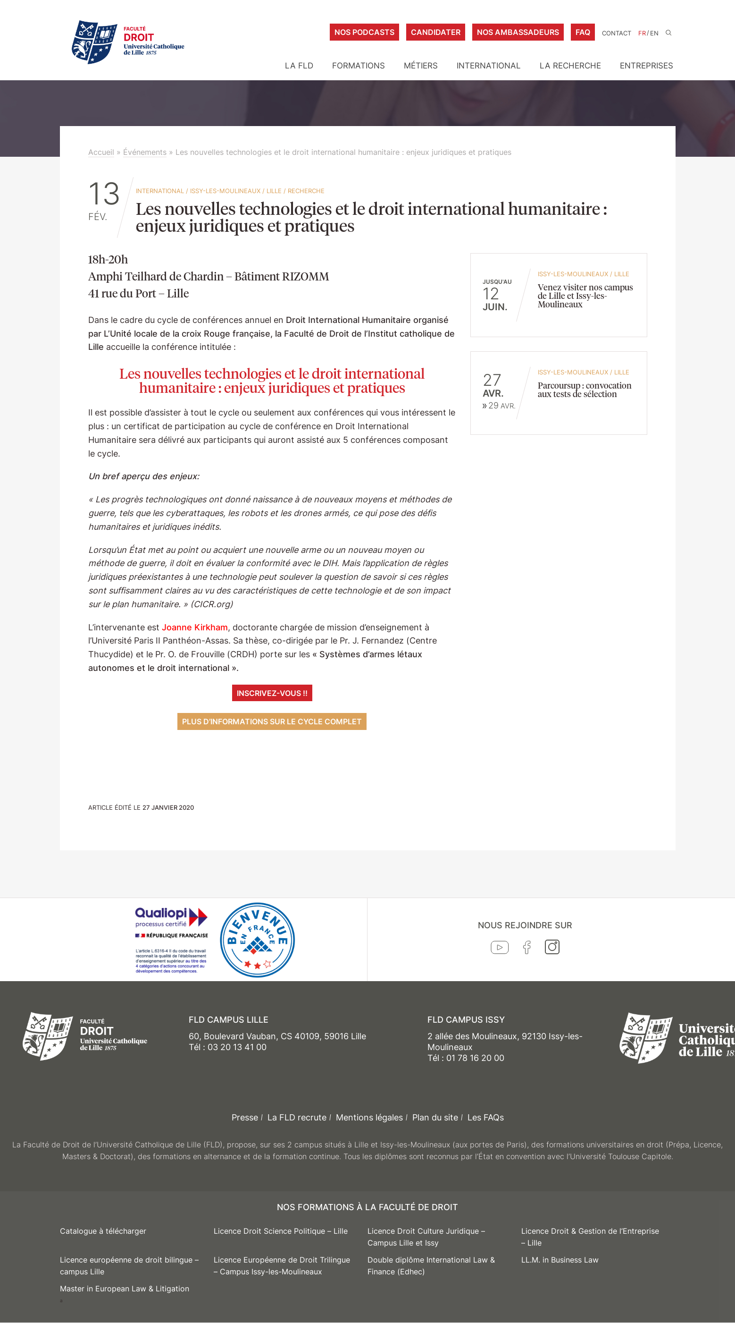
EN (654, 33)
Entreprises (646, 65)
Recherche (306, 191)
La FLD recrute (296, 1117)
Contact (616, 33)
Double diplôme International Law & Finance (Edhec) (431, 1266)
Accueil (101, 152)
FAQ (583, 32)
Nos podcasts (364, 32)
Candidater (435, 32)
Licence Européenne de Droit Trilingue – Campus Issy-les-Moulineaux (282, 1266)
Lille (274, 191)
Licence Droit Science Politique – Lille (281, 1231)
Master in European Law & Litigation (124, 1288)
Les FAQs (486, 1117)
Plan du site (435, 1117)
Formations (358, 65)
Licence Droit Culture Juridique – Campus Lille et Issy (426, 1237)
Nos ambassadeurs (518, 32)
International (489, 65)
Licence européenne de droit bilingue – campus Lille (129, 1266)
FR (642, 33)
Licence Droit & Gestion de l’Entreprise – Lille (590, 1237)
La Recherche (570, 65)
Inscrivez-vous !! (272, 693)
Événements (145, 152)
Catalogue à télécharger (103, 1231)
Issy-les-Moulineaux (225, 191)
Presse (245, 1117)
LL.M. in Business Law (560, 1259)
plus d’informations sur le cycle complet (272, 721)
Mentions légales (369, 1117)
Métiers (421, 65)
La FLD (299, 65)
